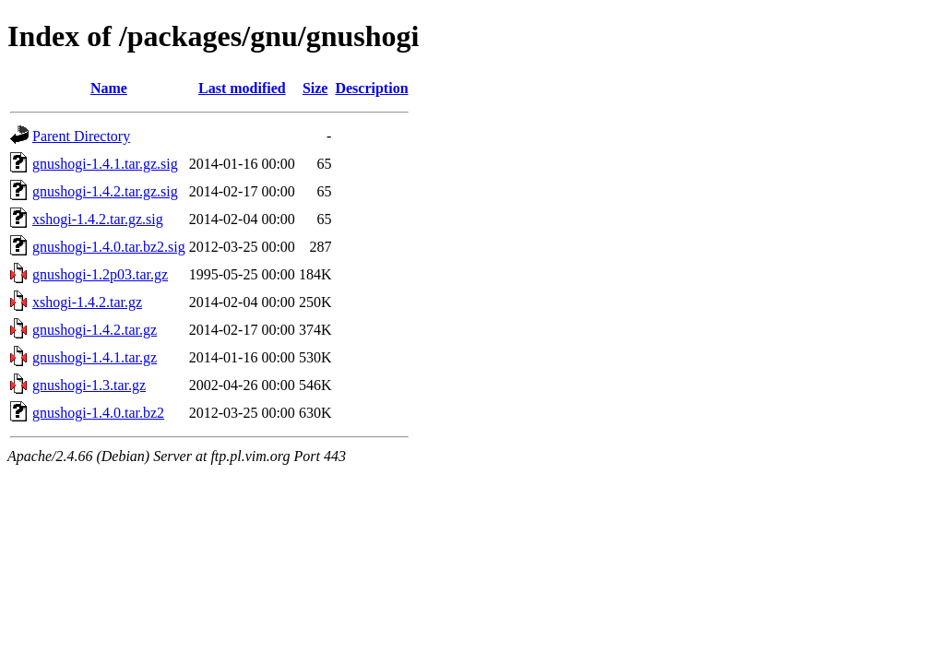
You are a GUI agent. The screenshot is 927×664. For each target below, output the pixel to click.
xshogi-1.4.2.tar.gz (87, 302)
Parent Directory (81, 136)
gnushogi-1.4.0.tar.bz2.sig (108, 247)
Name (108, 88)
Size (315, 88)
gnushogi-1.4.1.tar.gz (94, 357)
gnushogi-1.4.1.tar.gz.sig (105, 164)
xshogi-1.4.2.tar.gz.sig (97, 219)
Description (371, 88)
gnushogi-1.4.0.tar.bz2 (98, 413)
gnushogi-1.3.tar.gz (89, 385)
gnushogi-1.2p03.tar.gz (100, 274)
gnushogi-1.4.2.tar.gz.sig (105, 191)
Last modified (242, 88)
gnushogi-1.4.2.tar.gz (94, 330)
